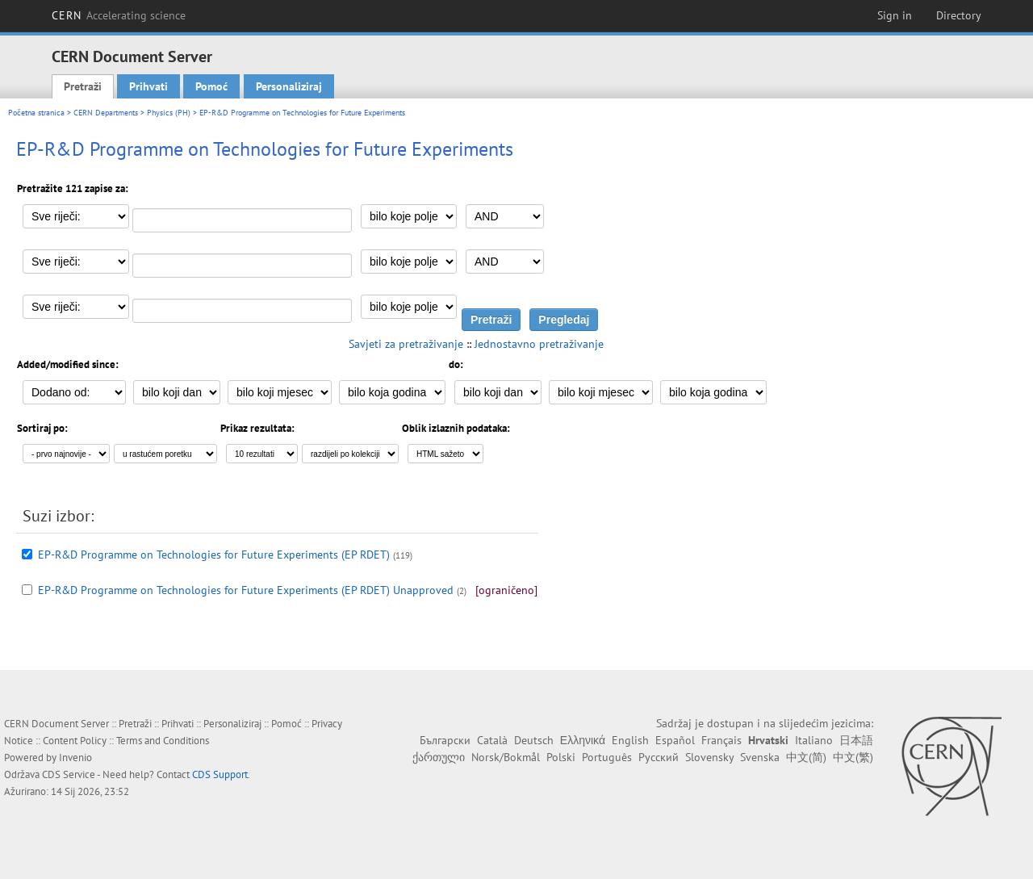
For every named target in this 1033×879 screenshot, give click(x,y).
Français (721, 740)
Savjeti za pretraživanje (406, 344)
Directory (958, 15)
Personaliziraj (289, 86)
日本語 (856, 740)
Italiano (814, 740)
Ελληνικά (582, 740)
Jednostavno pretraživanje (539, 344)
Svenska (760, 757)
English (630, 740)
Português (607, 757)
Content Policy (75, 740)
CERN (119, 15)
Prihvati (148, 86)
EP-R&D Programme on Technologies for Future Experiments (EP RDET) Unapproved (246, 590)
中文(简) (806, 757)
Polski (560, 757)
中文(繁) (853, 757)
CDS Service (68, 774)
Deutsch (534, 740)
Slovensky (709, 757)
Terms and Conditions (162, 740)
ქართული (438, 757)
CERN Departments (105, 112)
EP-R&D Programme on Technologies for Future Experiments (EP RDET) (214, 554)
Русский (658, 757)
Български (445, 740)
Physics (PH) (168, 112)
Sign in (894, 15)
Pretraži (83, 86)
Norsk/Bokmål (505, 757)
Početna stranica (36, 112)
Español (675, 740)
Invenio (75, 757)
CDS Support (220, 774)
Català (492, 740)
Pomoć (211, 86)
